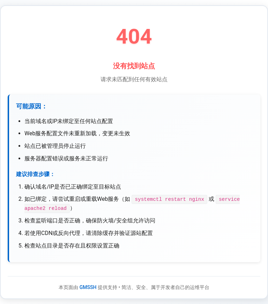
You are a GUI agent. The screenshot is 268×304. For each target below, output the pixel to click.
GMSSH (88, 287)
